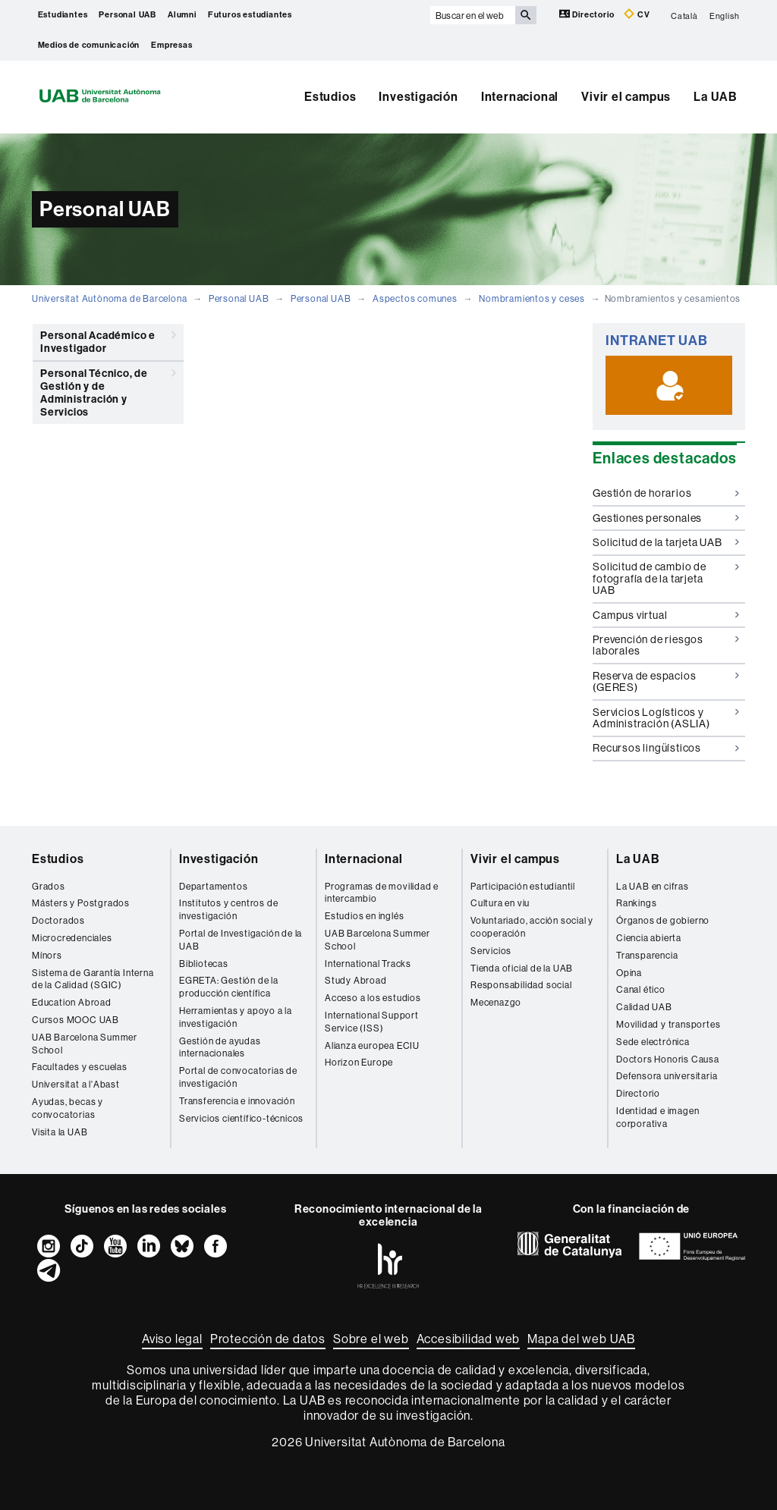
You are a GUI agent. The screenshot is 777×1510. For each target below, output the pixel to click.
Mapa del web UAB (581, 1338)
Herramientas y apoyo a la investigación (235, 1017)
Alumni (182, 15)
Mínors (47, 955)
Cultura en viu (500, 903)
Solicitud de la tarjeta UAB (666, 542)
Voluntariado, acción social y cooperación (531, 927)
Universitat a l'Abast (76, 1084)
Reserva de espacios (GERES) (666, 681)
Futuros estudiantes (250, 15)
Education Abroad (72, 1002)
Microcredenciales (72, 937)
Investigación (418, 96)
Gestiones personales (666, 518)
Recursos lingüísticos (666, 748)
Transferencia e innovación (237, 1101)
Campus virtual (666, 615)
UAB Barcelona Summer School (84, 1043)
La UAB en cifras (652, 886)
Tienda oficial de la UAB (521, 968)
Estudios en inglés (364, 915)
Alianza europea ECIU (372, 1045)
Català (684, 15)
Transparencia (647, 955)
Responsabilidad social (521, 984)
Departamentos (213, 886)
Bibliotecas (203, 963)
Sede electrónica (653, 1041)
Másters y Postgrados (81, 903)
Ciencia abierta (648, 937)
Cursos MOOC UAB (75, 1019)
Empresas (171, 45)
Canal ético (640, 989)
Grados (48, 886)
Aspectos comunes (415, 298)
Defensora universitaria (666, 1075)
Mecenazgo (495, 1002)
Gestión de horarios (666, 493)
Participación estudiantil (522, 886)
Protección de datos (268, 1338)
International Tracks (368, 963)
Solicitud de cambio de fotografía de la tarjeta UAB (666, 578)
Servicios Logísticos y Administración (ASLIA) (666, 717)
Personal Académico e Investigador (108, 339)
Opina (629, 972)
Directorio (588, 14)
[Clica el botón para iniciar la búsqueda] (525, 15)
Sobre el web (371, 1338)
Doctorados (58, 920)
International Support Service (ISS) (372, 1021)
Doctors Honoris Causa (667, 1059)
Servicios (490, 950)
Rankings (636, 903)
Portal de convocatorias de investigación (238, 1077)
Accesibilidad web (469, 1338)
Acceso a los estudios (373, 997)
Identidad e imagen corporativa (657, 1117)
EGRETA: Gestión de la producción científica (228, 987)
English (724, 15)
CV (637, 14)
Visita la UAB (59, 1132)
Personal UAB (127, 15)
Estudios (330, 96)
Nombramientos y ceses (532, 298)
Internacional (519, 96)
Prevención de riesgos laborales (666, 645)
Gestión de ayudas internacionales (220, 1047)
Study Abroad (356, 980)
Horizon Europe (359, 1062)
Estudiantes (63, 15)
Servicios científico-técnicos (241, 1118)
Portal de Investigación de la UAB (240, 940)
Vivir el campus (626, 96)
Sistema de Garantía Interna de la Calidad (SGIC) (93, 979)
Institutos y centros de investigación (228, 909)
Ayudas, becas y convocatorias (67, 1108)
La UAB (716, 96)
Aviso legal (172, 1338)
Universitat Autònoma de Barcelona (109, 298)
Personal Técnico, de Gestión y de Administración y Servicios (108, 390)
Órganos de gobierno (662, 920)
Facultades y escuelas (79, 1066)
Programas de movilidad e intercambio (382, 893)
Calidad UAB (644, 1006)
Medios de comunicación (89, 45)
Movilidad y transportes (668, 1024)
